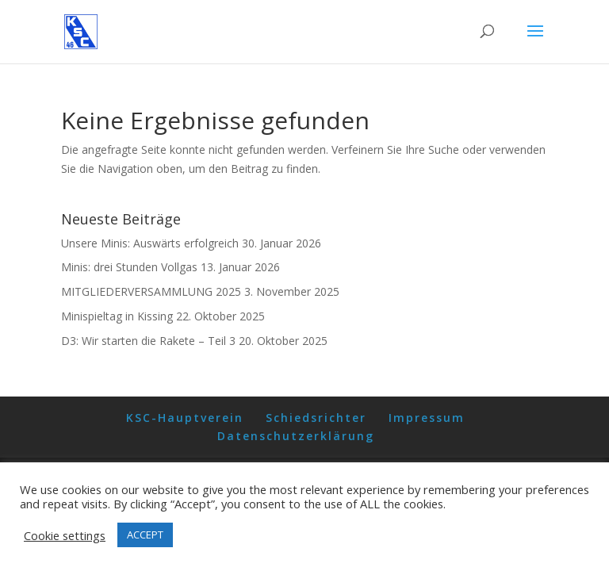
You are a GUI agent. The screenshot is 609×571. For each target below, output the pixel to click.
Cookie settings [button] (64, 535)
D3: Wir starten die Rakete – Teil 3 (148, 340)
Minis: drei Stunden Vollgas (129, 266)
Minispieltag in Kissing (117, 316)
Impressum (427, 417)
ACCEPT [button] (145, 534)
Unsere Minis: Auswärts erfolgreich (150, 243)
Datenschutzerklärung (295, 435)
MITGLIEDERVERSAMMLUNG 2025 (151, 291)
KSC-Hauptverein (184, 417)
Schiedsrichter (316, 417)
